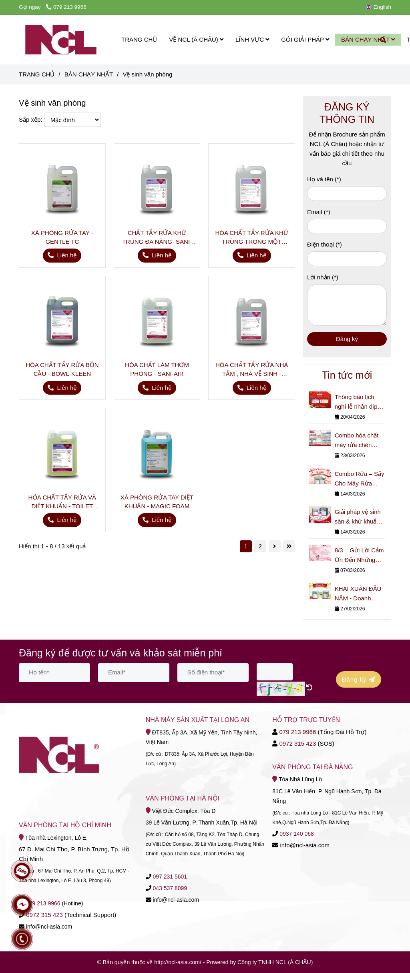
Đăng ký (347, 338)
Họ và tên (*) (324, 179)
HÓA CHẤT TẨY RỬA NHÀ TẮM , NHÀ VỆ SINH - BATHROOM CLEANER (251, 369)
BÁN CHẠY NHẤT (368, 39)
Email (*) (318, 212)
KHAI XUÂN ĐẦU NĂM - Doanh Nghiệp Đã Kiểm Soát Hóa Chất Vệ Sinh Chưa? (359, 594)
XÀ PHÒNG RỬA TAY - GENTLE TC (62, 237)
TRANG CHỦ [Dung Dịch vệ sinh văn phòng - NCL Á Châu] (36, 74)
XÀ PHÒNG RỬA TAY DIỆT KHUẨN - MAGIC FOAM (157, 502)
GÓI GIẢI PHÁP (305, 39)
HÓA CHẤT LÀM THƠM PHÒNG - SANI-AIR (157, 369)
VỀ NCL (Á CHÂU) (196, 39)
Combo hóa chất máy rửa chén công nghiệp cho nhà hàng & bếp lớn (357, 441)
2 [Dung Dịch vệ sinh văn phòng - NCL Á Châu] (260, 546)
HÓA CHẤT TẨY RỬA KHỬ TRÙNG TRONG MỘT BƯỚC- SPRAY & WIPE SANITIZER (251, 237)
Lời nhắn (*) (322, 277)
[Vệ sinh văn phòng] (61, 39)
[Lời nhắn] (347, 305)
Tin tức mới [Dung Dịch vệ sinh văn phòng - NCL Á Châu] (347, 375)
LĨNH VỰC (252, 39)
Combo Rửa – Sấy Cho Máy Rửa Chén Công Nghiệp (359, 479)
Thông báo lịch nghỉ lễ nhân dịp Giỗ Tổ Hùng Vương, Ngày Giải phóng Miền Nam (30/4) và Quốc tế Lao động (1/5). (359, 402)
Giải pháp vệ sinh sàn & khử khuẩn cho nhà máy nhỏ (358, 517)
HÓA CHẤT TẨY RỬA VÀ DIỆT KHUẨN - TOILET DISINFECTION (62, 502)
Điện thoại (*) (324, 244)
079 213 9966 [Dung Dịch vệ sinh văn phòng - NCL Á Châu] (66, 7)
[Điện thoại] (347, 258)
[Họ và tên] (347, 193)
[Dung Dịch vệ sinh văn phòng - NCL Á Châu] (62, 187)
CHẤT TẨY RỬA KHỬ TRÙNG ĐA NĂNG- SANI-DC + (157, 237)
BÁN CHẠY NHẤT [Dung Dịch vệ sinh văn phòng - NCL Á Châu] (88, 74)
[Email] (347, 226)
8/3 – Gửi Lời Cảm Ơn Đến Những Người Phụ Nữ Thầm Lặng (359, 556)
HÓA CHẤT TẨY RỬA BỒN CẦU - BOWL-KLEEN (62, 369)
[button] (380, 7)
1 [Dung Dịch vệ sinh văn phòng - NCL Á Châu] (245, 546)
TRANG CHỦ (139, 39)
